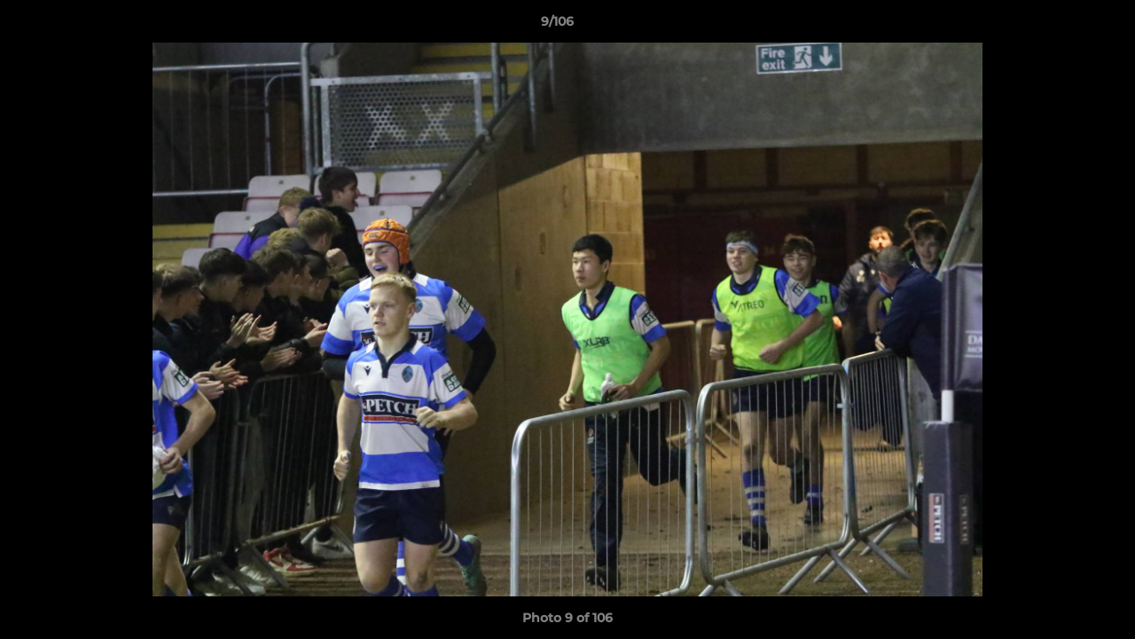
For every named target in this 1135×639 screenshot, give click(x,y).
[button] (1060, 26)
